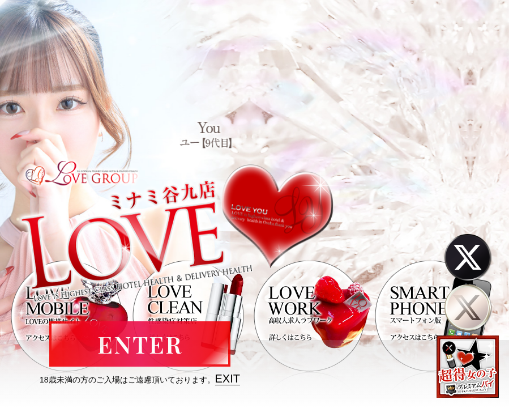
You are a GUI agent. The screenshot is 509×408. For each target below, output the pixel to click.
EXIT (227, 378)
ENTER (139, 344)
